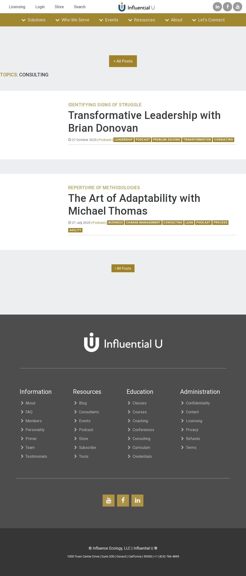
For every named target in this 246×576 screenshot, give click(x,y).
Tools (80, 456)
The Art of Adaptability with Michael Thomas (134, 204)
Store (59, 7)
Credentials (139, 456)
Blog (80, 403)
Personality (32, 430)
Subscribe (84, 448)
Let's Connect (208, 19)
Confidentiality (195, 403)
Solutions (33, 19)
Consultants (86, 412)
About (173, 19)
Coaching (137, 421)
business (115, 222)
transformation (197, 139)
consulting (223, 139)
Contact (189, 412)
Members (31, 421)
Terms (188, 448)
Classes (137, 403)
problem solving (166, 139)
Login (40, 7)
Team (27, 448)
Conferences (140, 430)
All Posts (123, 268)
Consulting (138, 439)
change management (143, 222)
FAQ (26, 412)
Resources (141, 19)
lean (189, 222)
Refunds (190, 439)
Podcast (105, 140)
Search (80, 7)
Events (108, 19)
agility (75, 230)
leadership (124, 139)
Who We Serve (72, 19)
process (220, 222)
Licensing (17, 7)
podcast (143, 139)
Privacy (189, 430)
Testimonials (33, 456)
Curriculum (138, 448)
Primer (28, 439)
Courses (137, 412)
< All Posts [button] (123, 61)
